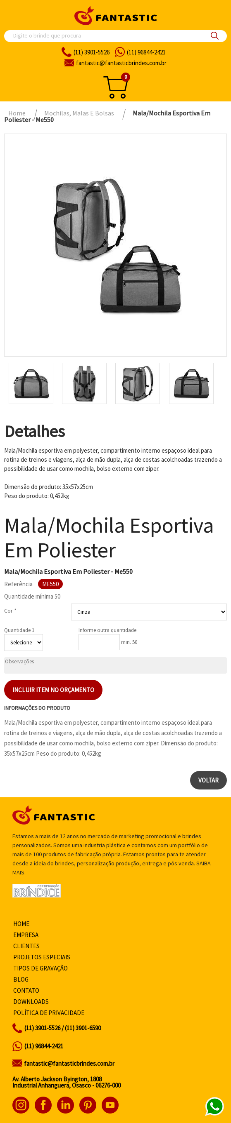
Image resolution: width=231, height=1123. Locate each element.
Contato (26, 990)
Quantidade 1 (19, 630)
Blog (21, 979)
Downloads (31, 1002)
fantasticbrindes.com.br (121, 63)
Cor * (10, 610)
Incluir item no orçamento (53, 690)
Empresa (25, 935)
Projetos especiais (41, 957)
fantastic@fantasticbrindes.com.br (69, 1063)
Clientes (26, 946)
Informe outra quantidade (107, 630)
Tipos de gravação (40, 968)
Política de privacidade (48, 1013)
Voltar (208, 780)
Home (21, 924)
